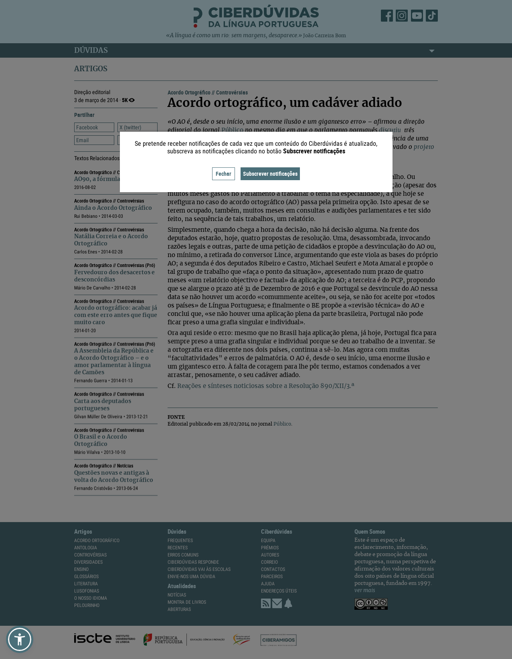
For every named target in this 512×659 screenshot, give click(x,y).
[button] (19, 639)
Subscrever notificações (270, 173)
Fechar (223, 173)
